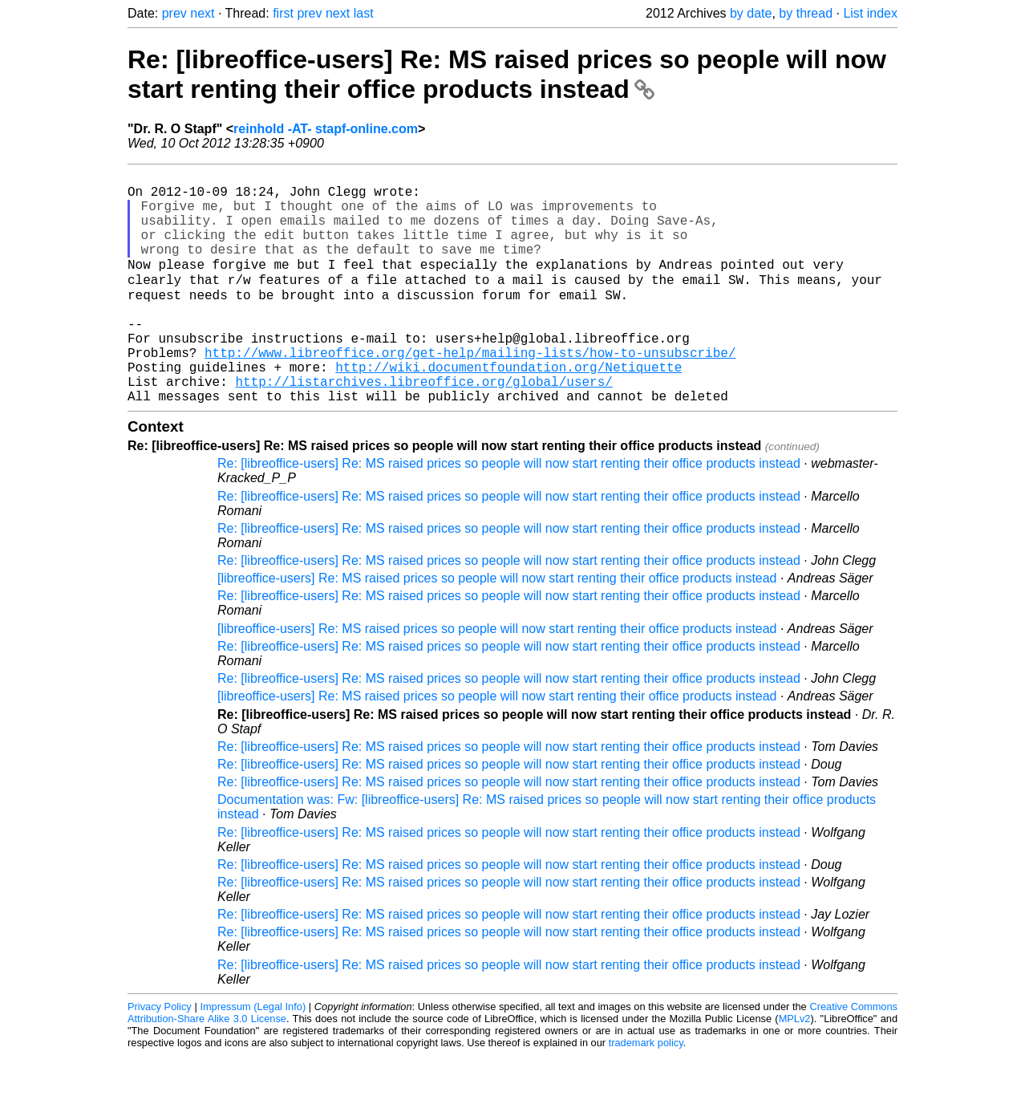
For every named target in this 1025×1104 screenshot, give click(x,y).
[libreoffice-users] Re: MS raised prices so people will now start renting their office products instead (497, 627)
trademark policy (646, 1092)
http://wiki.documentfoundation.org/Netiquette (508, 409)
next (202, 13)
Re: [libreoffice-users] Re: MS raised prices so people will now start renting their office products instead (507, 74)
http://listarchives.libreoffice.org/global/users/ (423, 427)
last (364, 13)
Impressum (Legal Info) (253, 1055)
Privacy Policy (160, 1055)
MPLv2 (795, 1067)
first (283, 13)
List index (870, 13)
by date (751, 13)
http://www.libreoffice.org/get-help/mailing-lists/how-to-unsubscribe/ (470, 391)
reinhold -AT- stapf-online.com (325, 129)
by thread (806, 13)
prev (174, 13)
